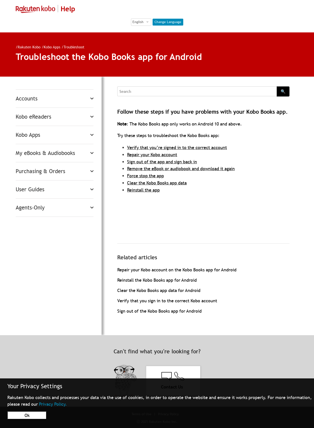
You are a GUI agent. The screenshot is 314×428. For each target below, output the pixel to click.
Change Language (168, 22)
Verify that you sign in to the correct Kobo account (167, 301)
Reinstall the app (143, 190)
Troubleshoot (74, 46)
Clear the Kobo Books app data (157, 183)
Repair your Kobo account (152, 154)
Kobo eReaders (33, 116)
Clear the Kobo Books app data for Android (158, 290)
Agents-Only (30, 207)
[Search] (197, 91)
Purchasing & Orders (40, 171)
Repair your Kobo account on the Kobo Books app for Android (176, 270)
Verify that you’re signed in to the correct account (177, 147)
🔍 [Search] (283, 91)
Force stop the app (145, 176)
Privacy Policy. (53, 404)
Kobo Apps (52, 46)
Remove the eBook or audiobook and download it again (181, 168)
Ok (27, 415)
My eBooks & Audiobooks (45, 153)
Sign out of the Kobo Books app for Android (159, 311)
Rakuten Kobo (29, 46)
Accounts (27, 98)
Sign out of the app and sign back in (162, 162)
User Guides (30, 189)
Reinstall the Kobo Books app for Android (157, 280)
